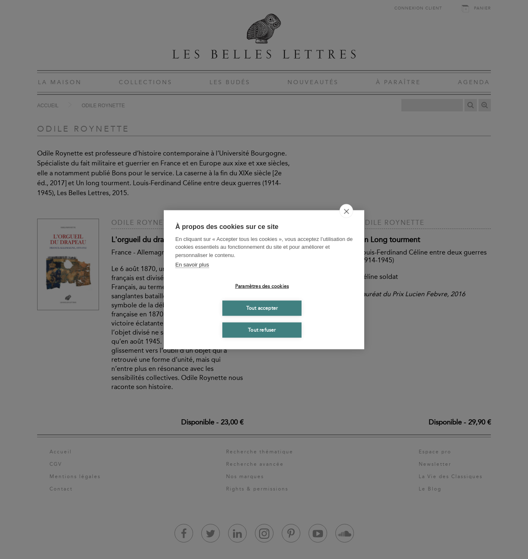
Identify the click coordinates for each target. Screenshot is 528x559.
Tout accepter (262, 308)
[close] (346, 211)
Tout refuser (262, 330)
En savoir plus (192, 265)
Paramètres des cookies (262, 286)
